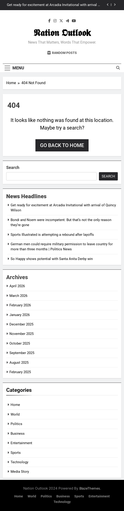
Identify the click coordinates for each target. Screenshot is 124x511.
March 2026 (18, 296)
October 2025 (19, 343)
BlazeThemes (89, 488)
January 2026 (19, 315)
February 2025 (20, 372)
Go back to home (62, 145)
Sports (16, 453)
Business (18, 433)
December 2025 (21, 324)
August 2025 (19, 362)
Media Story (20, 472)
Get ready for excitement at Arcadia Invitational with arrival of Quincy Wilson (54, 5)
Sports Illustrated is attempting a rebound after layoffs (52, 235)
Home (15, 405)
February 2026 (20, 305)
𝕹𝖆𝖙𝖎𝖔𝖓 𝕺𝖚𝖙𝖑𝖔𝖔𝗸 (62, 32)
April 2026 (17, 286)
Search (12, 167)
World (15, 414)
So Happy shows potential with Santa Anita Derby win (52, 259)
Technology (19, 462)
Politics (16, 424)
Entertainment (21, 443)
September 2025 (21, 353)
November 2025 (21, 334)
